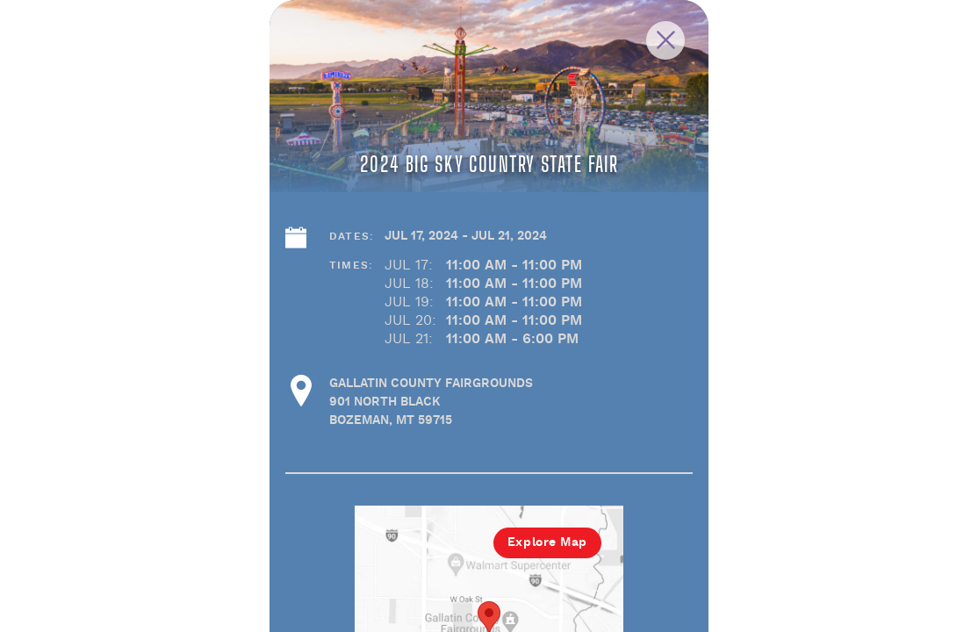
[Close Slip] (843, 59)
